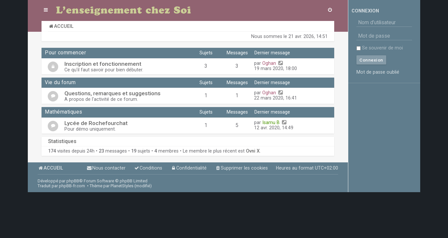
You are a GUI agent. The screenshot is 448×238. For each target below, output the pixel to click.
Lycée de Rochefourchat (96, 123)
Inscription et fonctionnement (102, 64)
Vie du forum (60, 82)
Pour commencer (65, 53)
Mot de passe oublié (377, 72)
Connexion (365, 10)
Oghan (269, 63)
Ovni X (253, 151)
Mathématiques (63, 112)
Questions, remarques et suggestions (112, 93)
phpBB (72, 180)
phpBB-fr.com (72, 185)
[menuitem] (329, 10)
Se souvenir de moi (379, 47)
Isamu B (271, 122)
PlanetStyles (122, 185)
